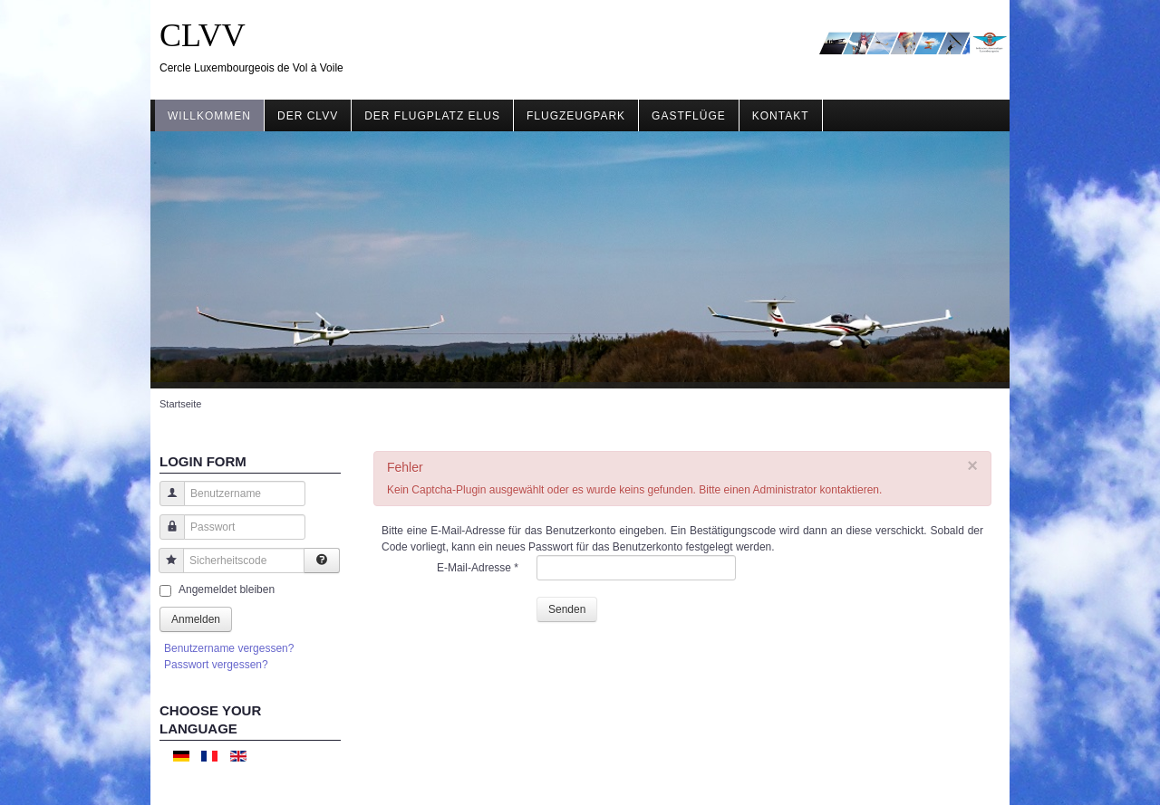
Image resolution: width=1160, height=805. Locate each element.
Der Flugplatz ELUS (432, 116)
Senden (566, 609)
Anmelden (195, 619)
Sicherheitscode (164, 569)
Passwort (165, 535)
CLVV (203, 35)
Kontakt (780, 116)
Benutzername (165, 502)
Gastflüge (689, 116)
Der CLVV (307, 116)
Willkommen (209, 116)
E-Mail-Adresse (477, 567)
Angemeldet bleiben (227, 589)
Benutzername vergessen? (229, 648)
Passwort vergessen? (216, 664)
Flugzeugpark (576, 116)
